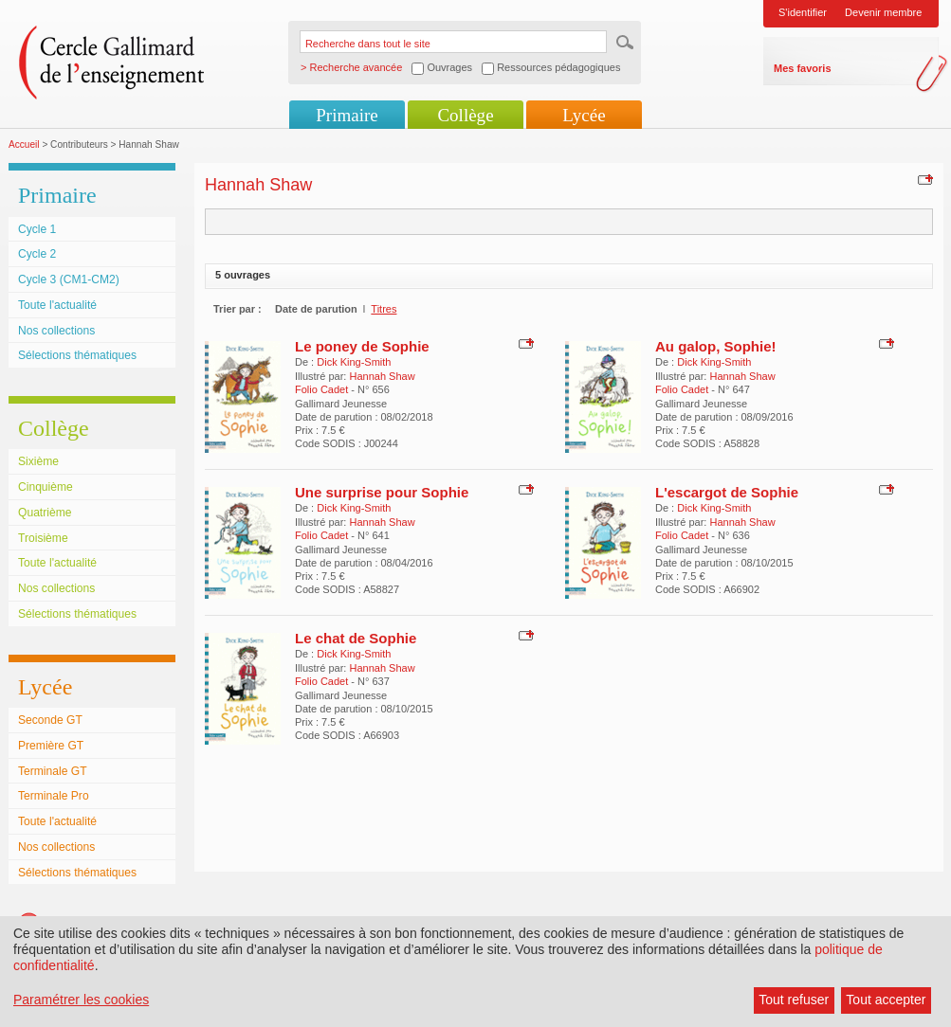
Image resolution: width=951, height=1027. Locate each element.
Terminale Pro (53, 795)
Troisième (43, 538)
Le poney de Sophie (362, 346)
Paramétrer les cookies (81, 999)
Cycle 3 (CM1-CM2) (68, 279)
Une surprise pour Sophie (381, 492)
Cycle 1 (37, 229)
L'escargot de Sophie (726, 492)
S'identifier (802, 12)
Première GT (50, 745)
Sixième (38, 461)
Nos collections (56, 330)
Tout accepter (885, 999)
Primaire (346, 115)
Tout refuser (794, 999)
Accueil (24, 144)
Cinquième (45, 487)
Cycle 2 (37, 254)
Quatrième (44, 512)
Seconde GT (50, 720)
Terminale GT (52, 771)
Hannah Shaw (381, 376)
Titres (383, 309)
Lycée (583, 115)
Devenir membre (883, 12)
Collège (465, 115)
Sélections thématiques (77, 355)
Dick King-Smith (354, 362)
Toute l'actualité (57, 305)
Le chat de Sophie (355, 638)
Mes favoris (803, 68)
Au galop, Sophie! (716, 346)
